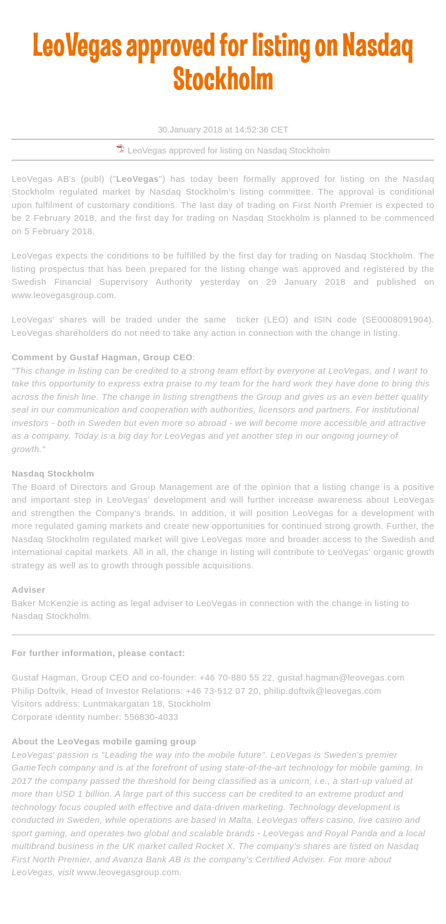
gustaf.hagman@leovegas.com (341, 677)
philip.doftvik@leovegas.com (322, 691)
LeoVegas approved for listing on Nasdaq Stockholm (229, 150)
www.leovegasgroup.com (63, 295)
